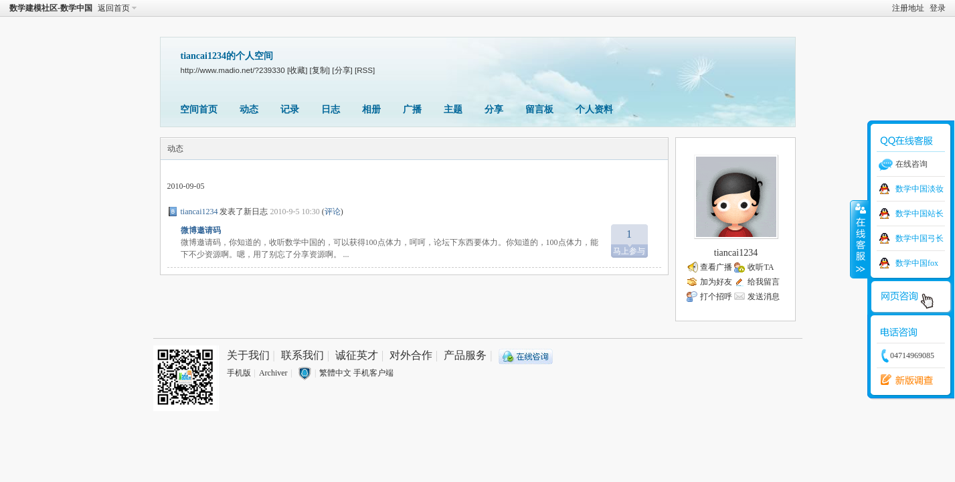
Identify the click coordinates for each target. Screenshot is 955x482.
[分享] (342, 70)
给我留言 (764, 282)
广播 (412, 109)
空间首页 (199, 109)
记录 (289, 109)
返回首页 (114, 8)
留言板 (539, 109)
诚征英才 (356, 355)
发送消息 (764, 296)
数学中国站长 (919, 213)
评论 (333, 211)
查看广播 (716, 267)
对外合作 (410, 355)
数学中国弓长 (919, 238)
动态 (249, 109)
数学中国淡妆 (919, 188)
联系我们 (302, 355)
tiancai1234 (199, 211)
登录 (938, 8)
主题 (453, 109)
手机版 (239, 373)
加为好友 (716, 282)
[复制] (320, 70)
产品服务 (465, 355)
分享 (494, 109)
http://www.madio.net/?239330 (233, 70)
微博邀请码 (201, 230)
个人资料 (594, 109)
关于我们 (248, 355)
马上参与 (629, 240)
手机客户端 (373, 373)
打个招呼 (716, 296)
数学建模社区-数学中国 (50, 8)
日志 (330, 109)
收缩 (859, 238)
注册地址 (908, 8)
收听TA (761, 267)
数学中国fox (916, 263)
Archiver (273, 373)
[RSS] (365, 70)
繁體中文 (335, 373)
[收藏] (297, 70)
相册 (371, 109)
